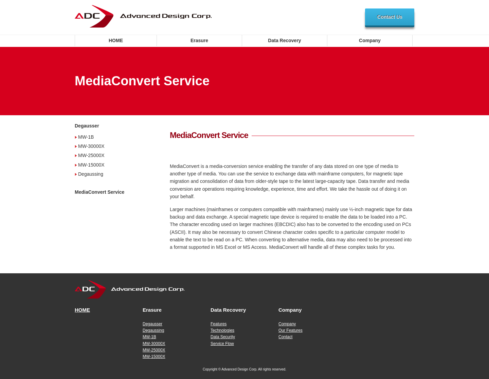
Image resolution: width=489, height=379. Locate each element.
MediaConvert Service (99, 192)
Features (219, 324)
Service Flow (222, 343)
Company (370, 40)
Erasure (199, 40)
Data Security (223, 336)
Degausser (87, 125)
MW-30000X (91, 146)
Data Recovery (284, 40)
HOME (116, 40)
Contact (285, 336)
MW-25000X (91, 155)
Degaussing (90, 174)
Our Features (290, 330)
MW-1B (86, 137)
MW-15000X (91, 165)
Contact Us (389, 17)
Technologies (222, 330)
